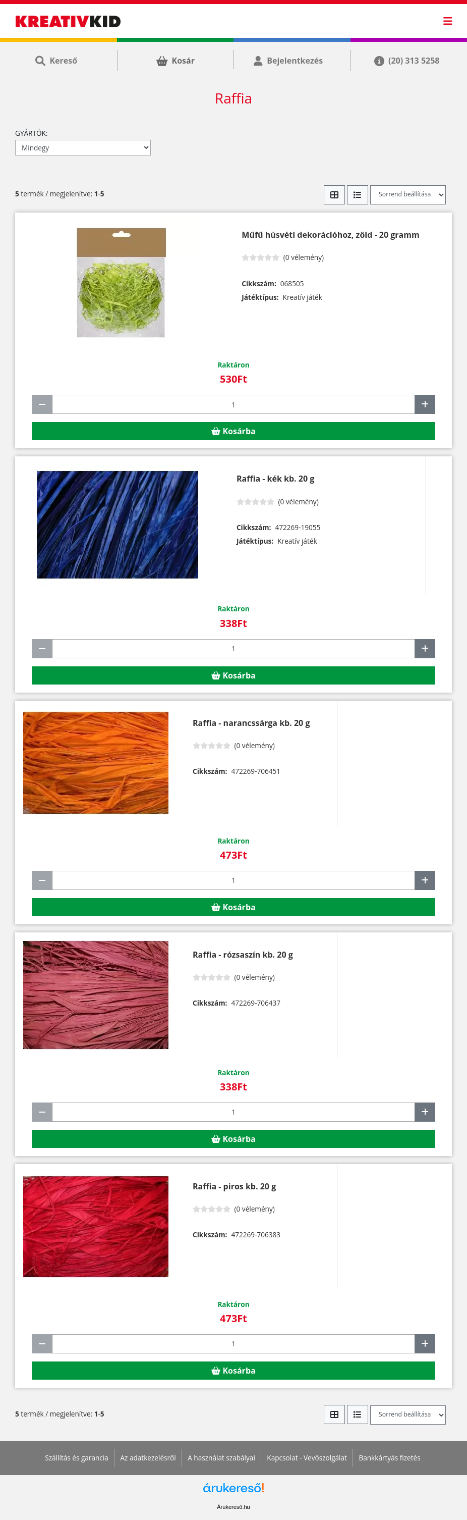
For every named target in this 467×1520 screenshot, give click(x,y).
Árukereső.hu (233, 1507)
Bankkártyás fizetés (389, 1457)
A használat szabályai (221, 1457)
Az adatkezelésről (148, 1457)
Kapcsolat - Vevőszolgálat (307, 1457)
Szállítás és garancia (76, 1457)
